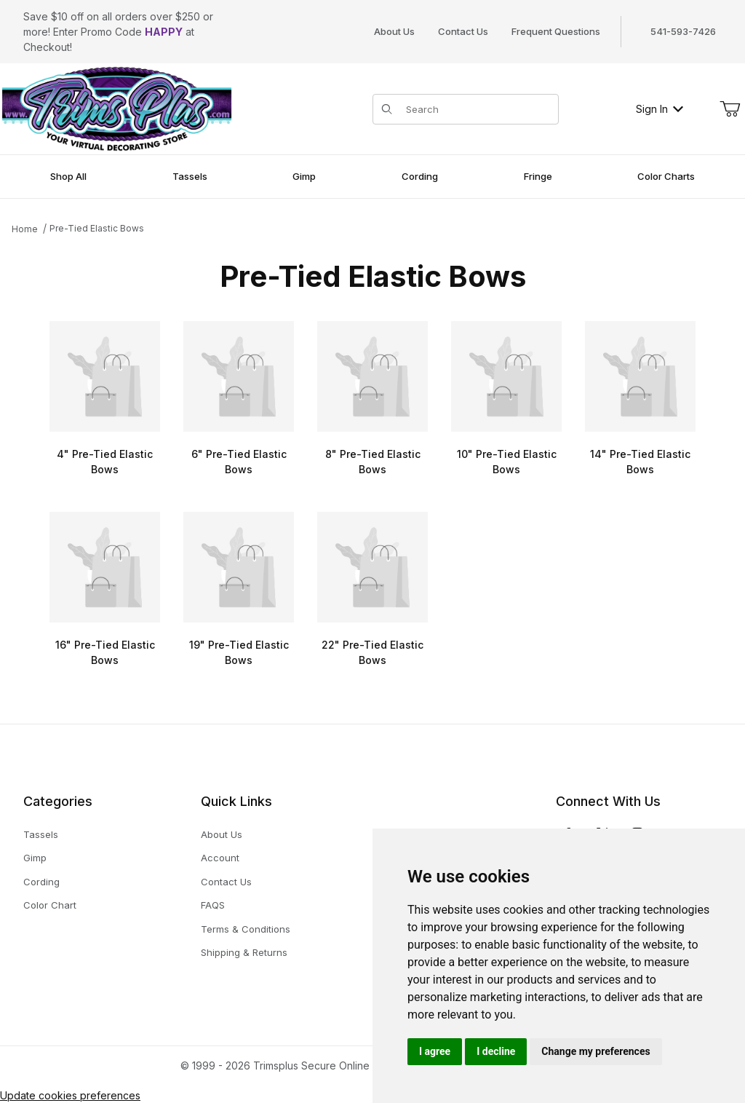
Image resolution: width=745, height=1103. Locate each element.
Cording (41, 881)
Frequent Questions (555, 31)
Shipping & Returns (244, 952)
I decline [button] (496, 1051)
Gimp (35, 857)
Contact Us (463, 31)
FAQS (213, 905)
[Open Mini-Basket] (729, 109)
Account (220, 857)
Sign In (659, 109)
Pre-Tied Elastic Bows (96, 228)
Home (25, 229)
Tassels (40, 834)
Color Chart (49, 905)
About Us (394, 31)
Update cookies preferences (70, 1095)
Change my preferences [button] (595, 1051)
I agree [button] (434, 1051)
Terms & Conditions (245, 929)
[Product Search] (477, 109)
